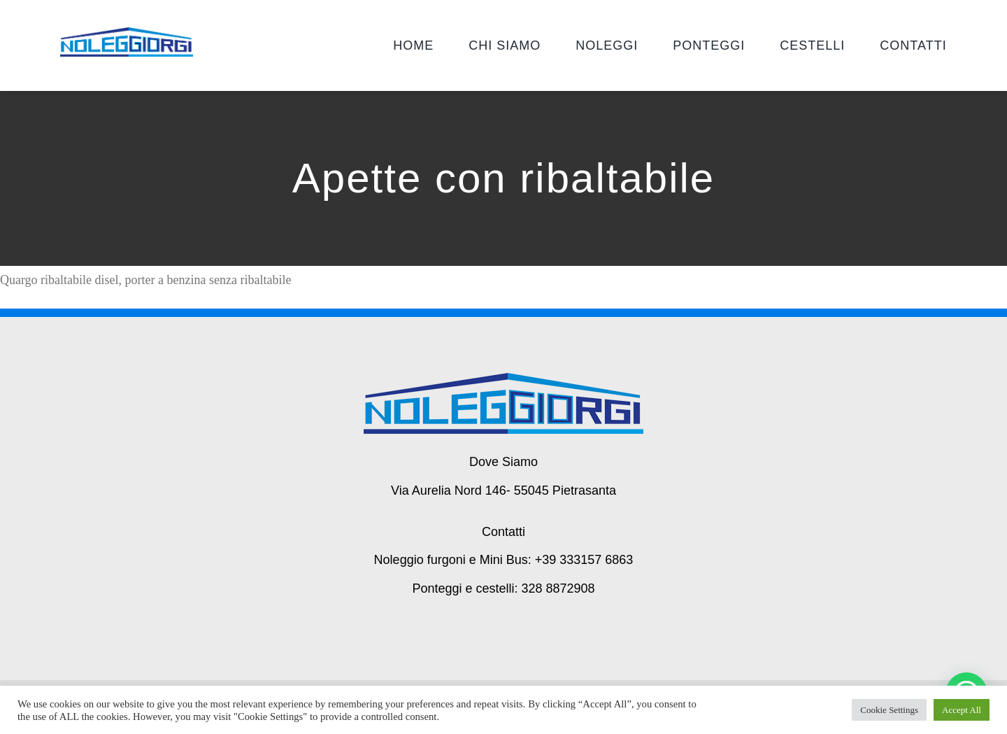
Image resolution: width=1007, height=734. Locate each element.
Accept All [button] (961, 710)
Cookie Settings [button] (889, 710)
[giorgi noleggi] (126, 34)
